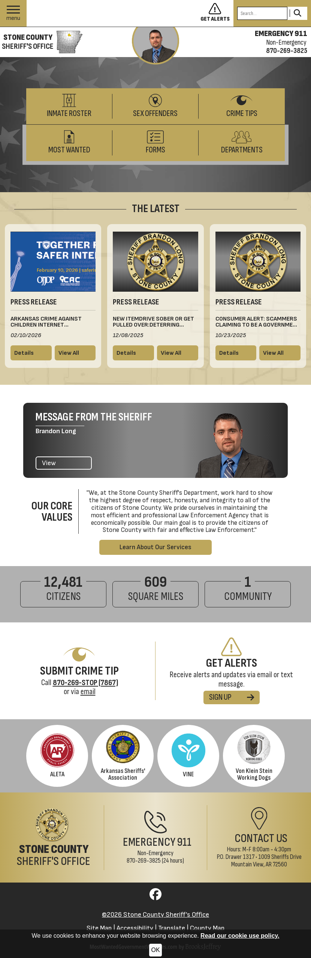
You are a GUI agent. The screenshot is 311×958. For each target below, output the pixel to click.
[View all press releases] (75, 352)
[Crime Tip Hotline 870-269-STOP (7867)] (85, 683)
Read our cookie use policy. (239, 935)
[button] (13, 13)
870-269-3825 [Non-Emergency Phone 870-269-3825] (144, 861)
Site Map (99, 928)
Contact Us (261, 838)
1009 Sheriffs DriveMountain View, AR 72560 (266, 860)
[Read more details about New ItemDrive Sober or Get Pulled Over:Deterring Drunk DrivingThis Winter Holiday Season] (133, 352)
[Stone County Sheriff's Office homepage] (41, 42)
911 (184, 842)
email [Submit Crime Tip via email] (88, 692)
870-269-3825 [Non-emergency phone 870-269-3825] (286, 51)
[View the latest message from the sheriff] (155, 46)
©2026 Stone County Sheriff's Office (155, 915)
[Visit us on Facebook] (155, 897)
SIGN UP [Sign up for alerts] (231, 697)
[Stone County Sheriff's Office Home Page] (52, 837)
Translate (171, 928)
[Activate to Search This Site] (297, 13)
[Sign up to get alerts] (216, 13)
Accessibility (135, 928)
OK (155, 950)
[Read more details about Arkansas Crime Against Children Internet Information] (31, 352)
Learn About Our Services (155, 547)
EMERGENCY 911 (281, 33)
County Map (207, 928)
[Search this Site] (262, 13)
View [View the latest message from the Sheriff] (49, 463)
